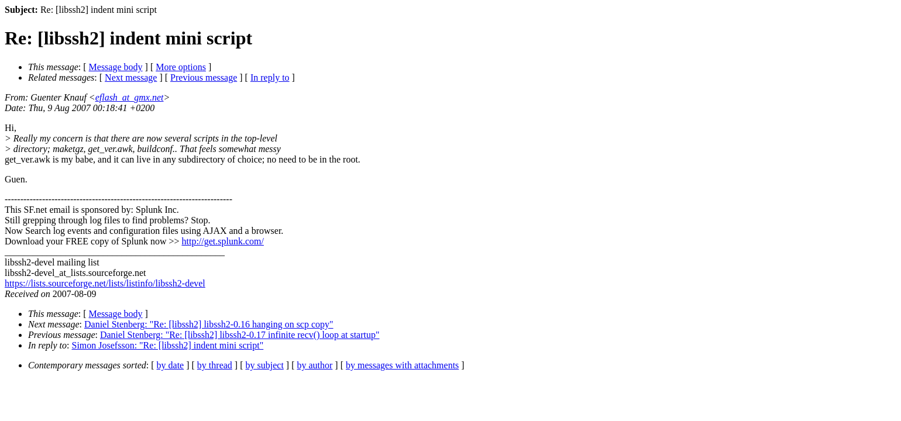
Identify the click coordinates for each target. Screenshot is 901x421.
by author (314, 365)
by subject (265, 365)
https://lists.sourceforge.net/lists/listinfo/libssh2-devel (105, 283)
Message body (116, 67)
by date (170, 365)
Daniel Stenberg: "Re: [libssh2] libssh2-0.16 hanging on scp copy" (208, 324)
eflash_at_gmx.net (129, 97)
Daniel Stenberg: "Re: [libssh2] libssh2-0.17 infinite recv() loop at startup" (240, 335)
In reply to (270, 77)
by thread (214, 365)
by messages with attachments (402, 365)
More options (181, 67)
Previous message (203, 77)
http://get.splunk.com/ (222, 241)
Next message (131, 77)
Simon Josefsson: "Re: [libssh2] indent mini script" (168, 345)
